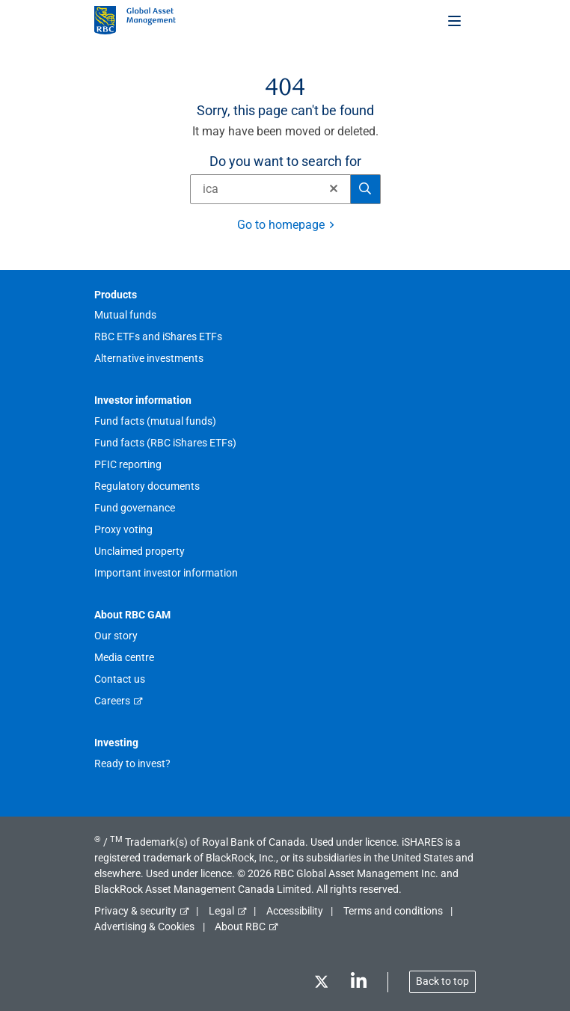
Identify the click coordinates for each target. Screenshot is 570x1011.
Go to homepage (281, 225)
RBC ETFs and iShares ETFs (158, 336)
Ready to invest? (132, 763)
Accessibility (294, 911)
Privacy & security (135, 911)
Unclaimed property (139, 551)
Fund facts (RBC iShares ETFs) (165, 443)
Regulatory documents (147, 486)
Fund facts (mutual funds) (155, 421)
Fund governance (134, 508)
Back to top (442, 981)
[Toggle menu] (455, 20)
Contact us (119, 679)
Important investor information (166, 573)
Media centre (124, 657)
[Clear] (329, 189)
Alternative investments (148, 358)
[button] (333, 188)
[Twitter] (321, 984)
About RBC (240, 926)
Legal (221, 911)
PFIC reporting (128, 464)
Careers (112, 701)
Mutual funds (125, 315)
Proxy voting (123, 529)
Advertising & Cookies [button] (144, 926)
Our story (116, 636)
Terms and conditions (393, 911)
